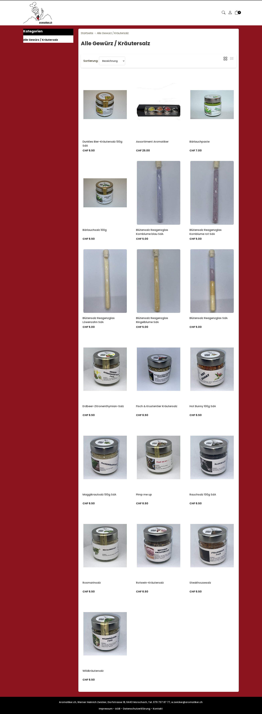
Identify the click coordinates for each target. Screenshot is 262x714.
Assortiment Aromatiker (152, 142)
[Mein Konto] (230, 12)
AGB (117, 708)
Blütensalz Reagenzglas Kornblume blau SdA (152, 232)
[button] (223, 13)
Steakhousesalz (200, 583)
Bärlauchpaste (199, 142)
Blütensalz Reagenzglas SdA (208, 318)
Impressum (105, 708)
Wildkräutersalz (93, 671)
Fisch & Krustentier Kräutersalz (156, 406)
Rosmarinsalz (92, 583)
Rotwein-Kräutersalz (150, 583)
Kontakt (158, 708)
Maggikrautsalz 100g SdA (99, 494)
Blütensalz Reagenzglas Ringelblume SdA (152, 320)
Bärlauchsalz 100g (95, 230)
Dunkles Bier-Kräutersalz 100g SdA (102, 144)
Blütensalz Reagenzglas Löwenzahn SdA (99, 320)
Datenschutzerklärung (136, 708)
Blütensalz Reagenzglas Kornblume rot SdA (205, 232)
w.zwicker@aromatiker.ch (187, 702)
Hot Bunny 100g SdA (202, 406)
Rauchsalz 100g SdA (202, 494)
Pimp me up (144, 494)
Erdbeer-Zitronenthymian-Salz (103, 406)
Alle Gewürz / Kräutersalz (115, 43)
